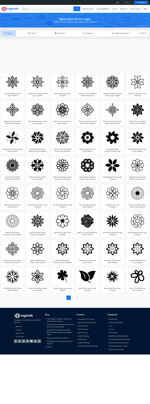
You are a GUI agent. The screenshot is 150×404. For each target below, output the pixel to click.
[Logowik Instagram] (23, 341)
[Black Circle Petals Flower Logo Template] (62, 113)
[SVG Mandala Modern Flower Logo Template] (37, 113)
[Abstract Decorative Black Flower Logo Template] (62, 141)
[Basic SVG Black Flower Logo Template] (137, 280)
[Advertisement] (75, 56)
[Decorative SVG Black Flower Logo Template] (12, 169)
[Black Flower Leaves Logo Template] (87, 280)
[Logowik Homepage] (9, 9)
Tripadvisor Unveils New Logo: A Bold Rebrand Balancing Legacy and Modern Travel (59, 332)
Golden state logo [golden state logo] (84, 343)
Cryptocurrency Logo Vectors (119, 343)
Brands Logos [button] (88, 9)
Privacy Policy (20, 333)
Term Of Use (20, 336)
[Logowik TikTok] (35, 341)
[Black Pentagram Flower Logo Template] (87, 141)
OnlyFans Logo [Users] (83, 326)
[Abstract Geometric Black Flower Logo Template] (12, 252)
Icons (110, 326)
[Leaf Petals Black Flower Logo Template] (12, 85)
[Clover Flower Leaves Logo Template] (62, 280)
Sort (142, 33)
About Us (19, 326)
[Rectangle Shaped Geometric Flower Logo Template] (112, 141)
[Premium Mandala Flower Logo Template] (137, 252)
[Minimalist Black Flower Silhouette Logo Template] (37, 141)
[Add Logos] (141, 2)
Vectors (111, 329)
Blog (145, 9)
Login (117, 2)
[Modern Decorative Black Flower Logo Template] (137, 113)
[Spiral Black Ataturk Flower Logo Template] (137, 141)
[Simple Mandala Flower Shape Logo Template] (37, 252)
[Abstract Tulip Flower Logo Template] (137, 85)
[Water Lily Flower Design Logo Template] (37, 169)
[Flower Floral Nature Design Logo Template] (37, 280)
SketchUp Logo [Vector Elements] (83, 329)
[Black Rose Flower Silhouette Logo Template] (87, 224)
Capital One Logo (83, 336)
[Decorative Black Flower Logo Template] (87, 196)
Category (87, 33)
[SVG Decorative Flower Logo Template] (37, 196)
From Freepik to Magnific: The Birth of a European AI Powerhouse (59, 320)
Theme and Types (120, 33)
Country (59, 33)
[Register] (126, 2)
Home (137, 26)
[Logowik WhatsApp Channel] (39, 341)
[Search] (47, 8)
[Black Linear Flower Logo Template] (62, 85)
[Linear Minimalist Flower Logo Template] (137, 224)
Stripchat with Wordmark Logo (88, 346)
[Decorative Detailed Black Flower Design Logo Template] (87, 85)
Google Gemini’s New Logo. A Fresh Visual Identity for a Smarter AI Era (60, 326)
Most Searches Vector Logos (118, 346)
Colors (31, 33)
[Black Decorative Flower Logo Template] (12, 196)
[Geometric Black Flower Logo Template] (112, 252)
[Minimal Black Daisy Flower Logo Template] (12, 280)
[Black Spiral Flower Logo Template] (112, 280)
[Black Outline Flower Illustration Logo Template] (12, 224)
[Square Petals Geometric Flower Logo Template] (12, 113)
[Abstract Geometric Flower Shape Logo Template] (112, 113)
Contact (18, 330)
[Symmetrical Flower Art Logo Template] (112, 224)
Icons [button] (114, 9)
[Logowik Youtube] (31, 341)
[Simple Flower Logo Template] (112, 196)
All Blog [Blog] (49, 347)
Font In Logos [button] (135, 9)
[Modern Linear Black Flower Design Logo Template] (62, 169)
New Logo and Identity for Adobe (57, 338)
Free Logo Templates (116, 322)
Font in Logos (113, 332)
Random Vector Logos (116, 349)
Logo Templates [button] (102, 9)
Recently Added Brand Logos (118, 336)
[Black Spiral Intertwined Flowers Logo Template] (87, 169)
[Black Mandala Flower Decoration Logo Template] (62, 252)
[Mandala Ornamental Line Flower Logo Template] (137, 169)
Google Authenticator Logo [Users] (87, 322)
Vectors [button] (123, 9)
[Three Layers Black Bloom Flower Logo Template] (137, 196)
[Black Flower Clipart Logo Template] (62, 224)
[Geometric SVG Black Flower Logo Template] (37, 85)
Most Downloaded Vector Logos (119, 339)
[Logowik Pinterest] (27, 341)
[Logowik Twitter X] (19, 341)
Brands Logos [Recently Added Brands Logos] (113, 319)
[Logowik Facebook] (15, 341)
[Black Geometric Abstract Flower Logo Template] (87, 113)
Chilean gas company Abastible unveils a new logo (60, 342)
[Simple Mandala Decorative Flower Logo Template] (112, 85)
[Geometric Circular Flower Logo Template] (87, 252)
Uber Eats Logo (83, 332)
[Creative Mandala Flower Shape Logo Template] (37, 224)
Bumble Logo (82, 339)
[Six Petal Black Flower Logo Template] (112, 169)
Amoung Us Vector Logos (86, 319)
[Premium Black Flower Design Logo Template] (12, 141)
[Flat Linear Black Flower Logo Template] (62, 196)
